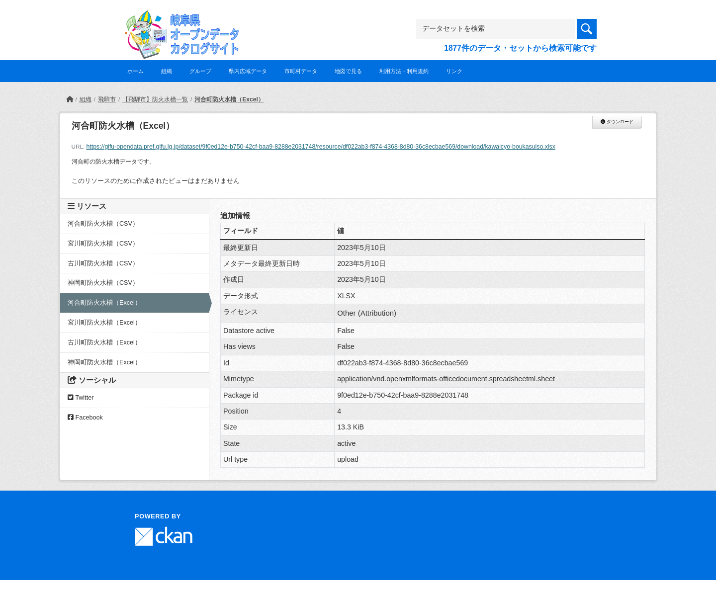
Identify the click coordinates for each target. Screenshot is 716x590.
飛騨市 (107, 99)
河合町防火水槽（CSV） (103, 223)
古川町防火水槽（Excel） (104, 342)
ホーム (135, 71)
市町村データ (300, 71)
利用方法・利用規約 (404, 71)
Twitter (80, 397)
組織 (166, 71)
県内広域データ (248, 71)
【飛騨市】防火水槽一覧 (155, 99)
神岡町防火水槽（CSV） (103, 282)
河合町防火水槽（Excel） (229, 99)
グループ (200, 71)
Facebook (85, 417)
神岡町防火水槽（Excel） (104, 362)
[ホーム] (69, 99)
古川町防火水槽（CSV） (103, 263)
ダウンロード (617, 121)
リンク (454, 71)
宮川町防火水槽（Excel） (104, 322)
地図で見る (348, 71)
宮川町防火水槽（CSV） (103, 243)
